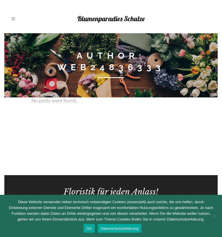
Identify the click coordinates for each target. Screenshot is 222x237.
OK (89, 228)
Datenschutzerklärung (119, 228)
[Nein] (215, 216)
